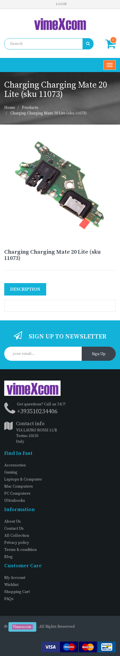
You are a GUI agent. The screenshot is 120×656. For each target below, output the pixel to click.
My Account (14, 577)
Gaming (10, 472)
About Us (12, 521)
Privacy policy (16, 542)
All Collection (16, 535)
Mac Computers (18, 486)
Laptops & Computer (23, 479)
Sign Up (99, 354)
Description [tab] (25, 289)
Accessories (15, 465)
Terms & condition (20, 549)
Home (9, 107)
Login (61, 4)
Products (30, 107)
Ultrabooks (14, 500)
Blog (8, 556)
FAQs (9, 598)
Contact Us (14, 528)
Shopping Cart (17, 591)
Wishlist (11, 584)
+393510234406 (37, 411)
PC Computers (17, 493)
